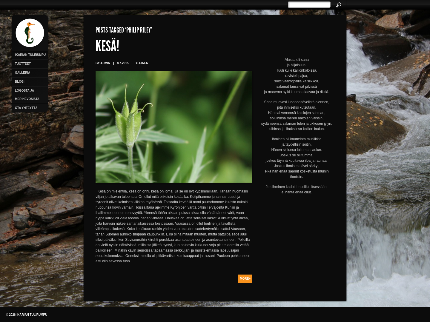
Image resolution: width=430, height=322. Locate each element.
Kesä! (107, 47)
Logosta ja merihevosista (27, 95)
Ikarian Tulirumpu (30, 54)
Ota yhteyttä (26, 108)
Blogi (19, 81)
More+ (245, 278)
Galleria (22, 72)
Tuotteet (23, 63)
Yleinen (141, 63)
